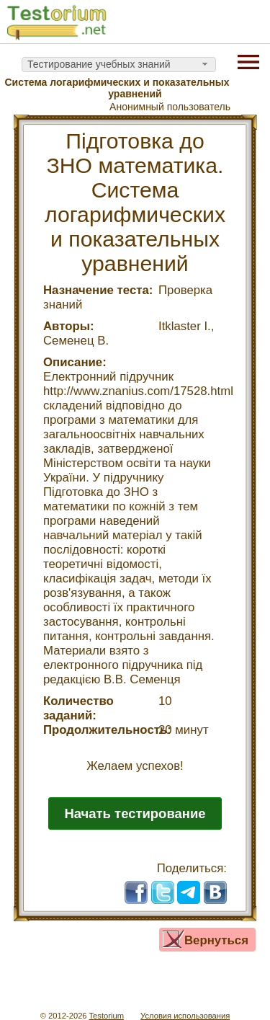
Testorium (106, 1015)
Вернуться (216, 940)
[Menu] (248, 60)
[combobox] (119, 65)
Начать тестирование (134, 813)
